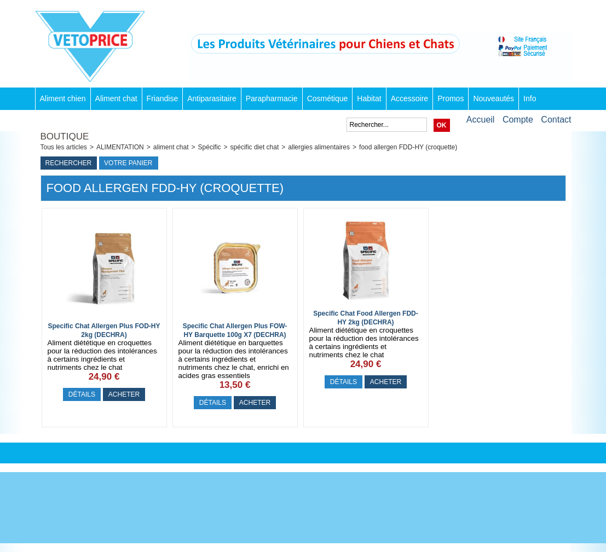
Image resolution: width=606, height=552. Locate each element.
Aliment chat (116, 98)
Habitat (369, 98)
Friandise (162, 98)
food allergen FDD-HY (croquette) (408, 147)
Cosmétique (327, 98)
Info (529, 98)
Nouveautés (493, 98)
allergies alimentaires (319, 147)
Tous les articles (64, 147)
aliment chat (171, 147)
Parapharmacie (272, 98)
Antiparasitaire (211, 98)
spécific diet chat (254, 147)
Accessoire (409, 98)
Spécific (209, 147)
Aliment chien (63, 98)
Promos (450, 98)
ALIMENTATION (120, 147)
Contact (556, 119)
